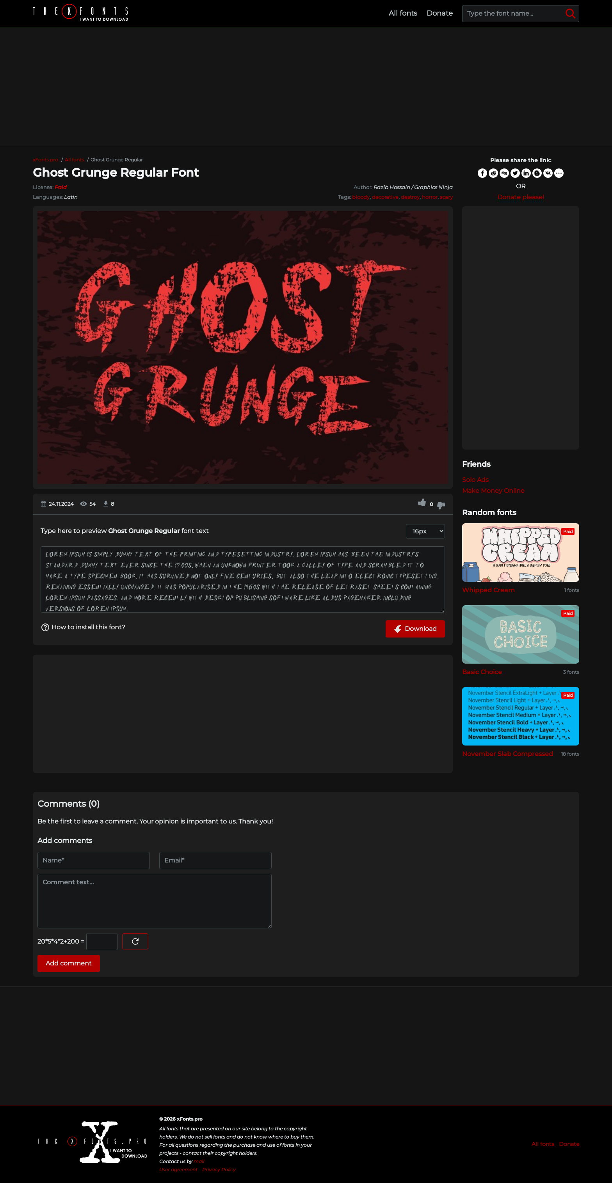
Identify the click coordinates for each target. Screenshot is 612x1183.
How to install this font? (83, 627)
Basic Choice (482, 672)
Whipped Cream (488, 590)
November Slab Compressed (507, 754)
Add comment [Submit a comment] (69, 963)
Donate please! (520, 197)
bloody (361, 197)
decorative (385, 197)
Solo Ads (475, 479)
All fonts (403, 13)
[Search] (570, 13)
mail (199, 1161)
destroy (410, 197)
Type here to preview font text (125, 531)
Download (415, 629)
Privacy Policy (219, 1169)
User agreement (178, 1169)
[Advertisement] (306, 86)
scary (446, 197)
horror (430, 197)
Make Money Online (493, 490)
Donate (440, 13)
